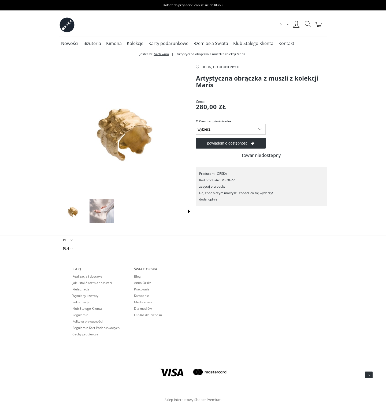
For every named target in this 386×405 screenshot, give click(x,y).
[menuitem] (69, 43)
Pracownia (142, 289)
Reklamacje (81, 302)
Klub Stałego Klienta (87, 308)
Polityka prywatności (87, 321)
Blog (137, 276)
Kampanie (141, 295)
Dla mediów (143, 308)
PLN (66, 248)
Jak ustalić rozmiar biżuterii (92, 283)
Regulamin (80, 315)
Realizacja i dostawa (87, 276)
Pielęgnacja (81, 289)
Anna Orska (142, 283)
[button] (189, 211)
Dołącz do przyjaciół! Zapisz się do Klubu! (193, 5)
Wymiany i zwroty (85, 295)
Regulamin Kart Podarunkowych (96, 327)
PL (64, 240)
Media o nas (143, 302)
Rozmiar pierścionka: (214, 121)
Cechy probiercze (85, 334)
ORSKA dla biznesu (148, 315)
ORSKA (222, 173)
